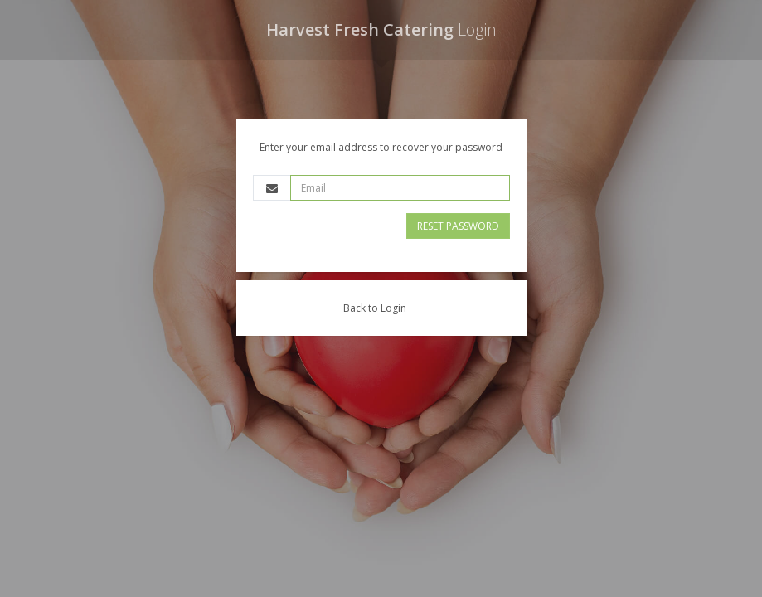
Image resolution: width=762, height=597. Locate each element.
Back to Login (374, 308)
